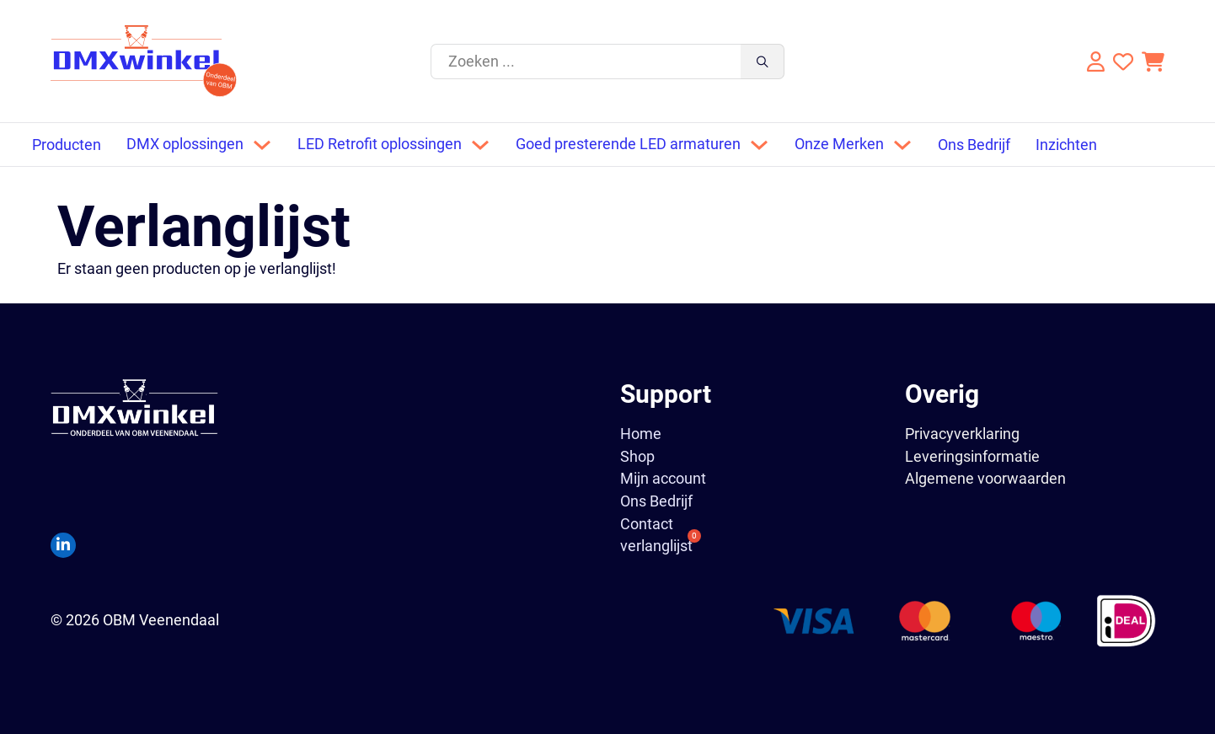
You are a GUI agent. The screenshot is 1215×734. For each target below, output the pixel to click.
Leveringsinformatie (972, 456)
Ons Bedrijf (974, 145)
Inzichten (1066, 145)
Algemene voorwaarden (985, 478)
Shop (637, 456)
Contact (646, 524)
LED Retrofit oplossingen (379, 144)
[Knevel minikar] (1153, 61)
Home (640, 434)
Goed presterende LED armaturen (628, 144)
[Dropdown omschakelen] (262, 145)
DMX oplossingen (185, 144)
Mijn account (663, 478)
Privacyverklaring (962, 433)
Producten (66, 145)
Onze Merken (839, 144)
